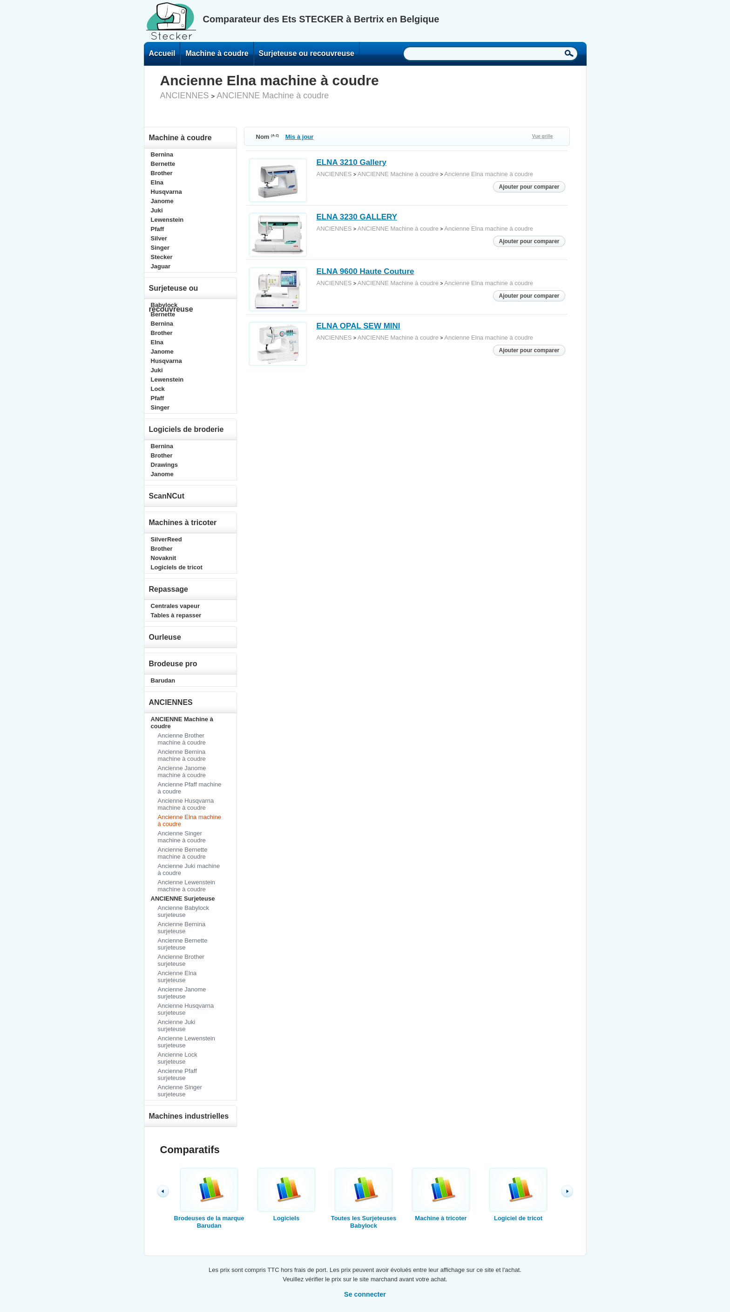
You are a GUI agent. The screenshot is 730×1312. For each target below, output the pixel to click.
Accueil (162, 53)
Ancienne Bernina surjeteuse (182, 928)
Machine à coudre (216, 53)
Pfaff (157, 229)
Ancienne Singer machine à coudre (182, 837)
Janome (162, 201)
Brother (162, 173)
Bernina (162, 154)
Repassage (169, 589)
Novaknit (163, 557)
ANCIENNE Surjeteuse (183, 898)
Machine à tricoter (441, 1195)
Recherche (569, 53)
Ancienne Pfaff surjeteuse (177, 1074)
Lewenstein (167, 219)
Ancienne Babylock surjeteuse (184, 911)
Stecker (162, 256)
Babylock (164, 304)
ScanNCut (166, 496)
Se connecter (365, 1294)
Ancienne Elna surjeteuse (177, 977)
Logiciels (286, 1195)
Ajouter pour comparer (529, 186)
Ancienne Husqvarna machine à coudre (186, 804)
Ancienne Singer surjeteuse (180, 1091)
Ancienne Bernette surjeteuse (183, 944)
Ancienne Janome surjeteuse (182, 993)
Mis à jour (299, 136)
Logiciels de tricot (177, 567)
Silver (159, 238)
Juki (157, 210)
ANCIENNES (184, 95)
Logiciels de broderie (186, 429)
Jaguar (161, 266)
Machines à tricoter (183, 522)
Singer (160, 247)
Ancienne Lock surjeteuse (177, 1058)
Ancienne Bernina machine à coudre (182, 755)
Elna (157, 182)
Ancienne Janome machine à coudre (182, 772)
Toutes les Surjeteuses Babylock (363, 1198)
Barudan (163, 680)
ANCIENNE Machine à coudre (272, 95)
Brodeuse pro (173, 664)
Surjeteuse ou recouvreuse (306, 53)
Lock (158, 388)
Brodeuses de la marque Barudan (209, 1198)
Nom (267, 136)
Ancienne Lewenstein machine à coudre (187, 886)
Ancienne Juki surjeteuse (177, 1025)
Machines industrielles (189, 1116)
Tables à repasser (176, 615)
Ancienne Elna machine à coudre (488, 174)
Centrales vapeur (175, 605)
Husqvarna (166, 191)
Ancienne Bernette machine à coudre (183, 853)
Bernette (163, 163)
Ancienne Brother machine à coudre (182, 739)
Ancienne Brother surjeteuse (181, 960)
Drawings (164, 464)
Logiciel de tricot (518, 1195)
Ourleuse (165, 637)
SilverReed (166, 539)
